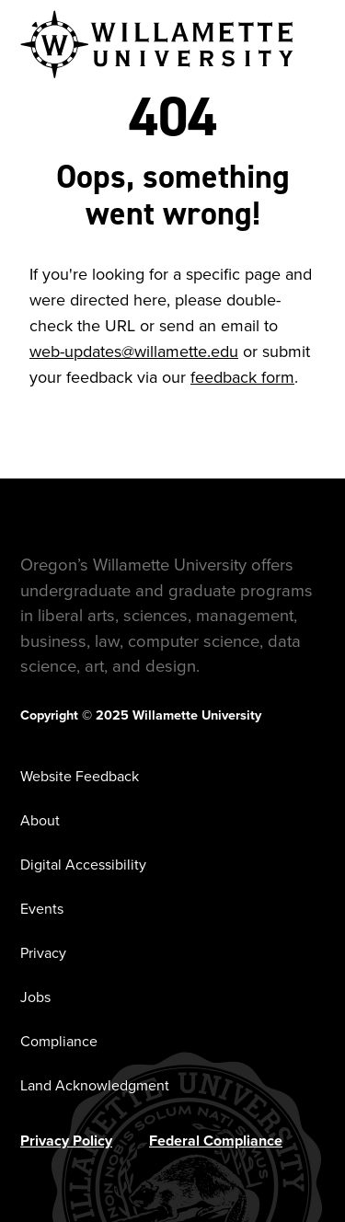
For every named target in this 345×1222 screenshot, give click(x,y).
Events (41, 908)
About (40, 820)
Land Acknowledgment (94, 1085)
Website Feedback (79, 776)
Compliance (59, 1041)
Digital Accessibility (83, 864)
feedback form (242, 377)
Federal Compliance (215, 1140)
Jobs (35, 997)
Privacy (43, 952)
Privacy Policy (66, 1140)
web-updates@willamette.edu (133, 351)
